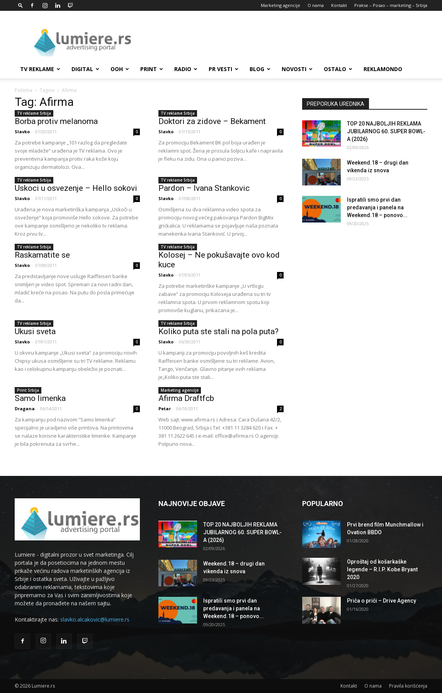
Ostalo (338, 69)
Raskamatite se (42, 255)
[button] (20, 5)
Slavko (22, 131)
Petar (164, 408)
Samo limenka (40, 398)
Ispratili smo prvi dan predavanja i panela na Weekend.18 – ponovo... (377, 207)
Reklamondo (383, 69)
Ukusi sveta (35, 331)
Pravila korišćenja (408, 686)
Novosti (297, 69)
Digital (85, 69)
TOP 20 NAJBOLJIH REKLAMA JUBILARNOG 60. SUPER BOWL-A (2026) (386, 131)
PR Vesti (223, 69)
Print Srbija (28, 390)
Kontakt (339, 5)
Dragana (25, 408)
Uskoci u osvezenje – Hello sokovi (76, 188)
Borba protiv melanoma (56, 121)
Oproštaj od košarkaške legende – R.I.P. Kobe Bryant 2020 (382, 569)
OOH (119, 69)
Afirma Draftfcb (186, 398)
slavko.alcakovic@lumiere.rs (94, 619)
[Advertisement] (286, 39)
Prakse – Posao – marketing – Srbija (390, 5)
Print (151, 69)
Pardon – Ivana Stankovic (204, 188)
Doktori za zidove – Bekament (212, 121)
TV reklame (40, 69)
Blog (260, 69)
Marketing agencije (280, 5)
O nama (316, 5)
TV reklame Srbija (34, 113)
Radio (185, 69)
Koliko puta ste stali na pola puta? (218, 331)
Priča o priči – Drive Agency (381, 601)
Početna (23, 90)
